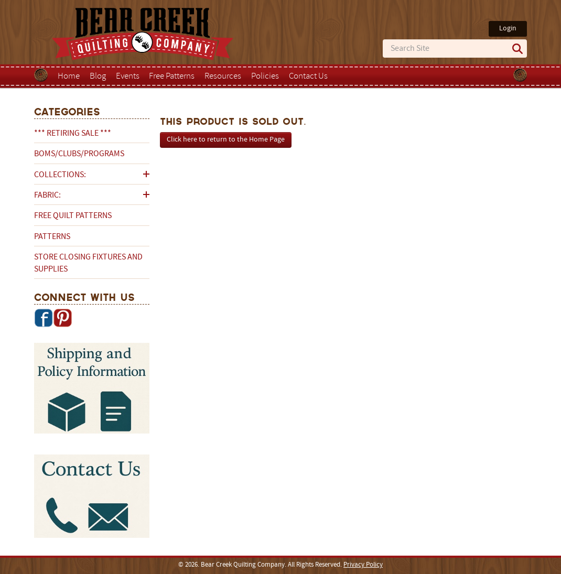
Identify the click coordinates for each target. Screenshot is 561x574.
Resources (222, 76)
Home (69, 76)
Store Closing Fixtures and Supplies (88, 263)
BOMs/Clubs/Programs (79, 154)
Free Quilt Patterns (73, 216)
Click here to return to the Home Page (226, 140)
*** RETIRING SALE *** (72, 133)
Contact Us (308, 76)
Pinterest (62, 317)
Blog (98, 76)
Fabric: (47, 195)
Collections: (60, 175)
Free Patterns (172, 76)
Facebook (43, 317)
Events (127, 76)
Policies (265, 76)
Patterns (52, 237)
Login (507, 29)
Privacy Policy (363, 565)
